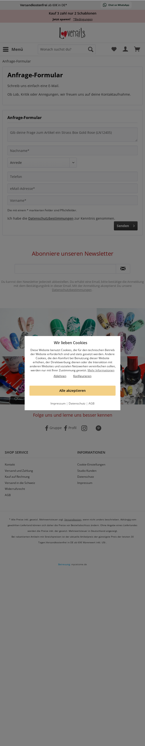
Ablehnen (60, 376)
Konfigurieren (82, 376)
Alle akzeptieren (72, 390)
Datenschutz (77, 403)
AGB (92, 403)
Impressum (58, 403)
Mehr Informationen (101, 370)
